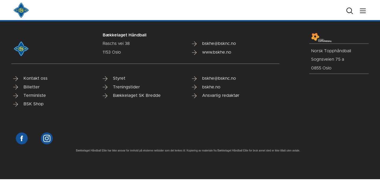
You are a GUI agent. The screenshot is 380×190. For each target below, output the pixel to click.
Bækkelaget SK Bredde (132, 95)
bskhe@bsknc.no (214, 43)
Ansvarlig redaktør (215, 95)
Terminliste (29, 95)
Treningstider (121, 87)
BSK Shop (28, 104)
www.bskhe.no (211, 52)
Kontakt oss (30, 78)
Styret (114, 78)
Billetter (26, 87)
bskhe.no (206, 87)
